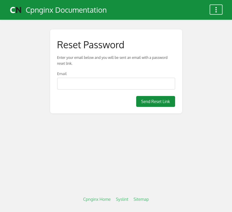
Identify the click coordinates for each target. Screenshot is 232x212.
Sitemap (141, 199)
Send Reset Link (155, 101)
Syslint (122, 199)
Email (62, 73)
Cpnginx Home (97, 199)
